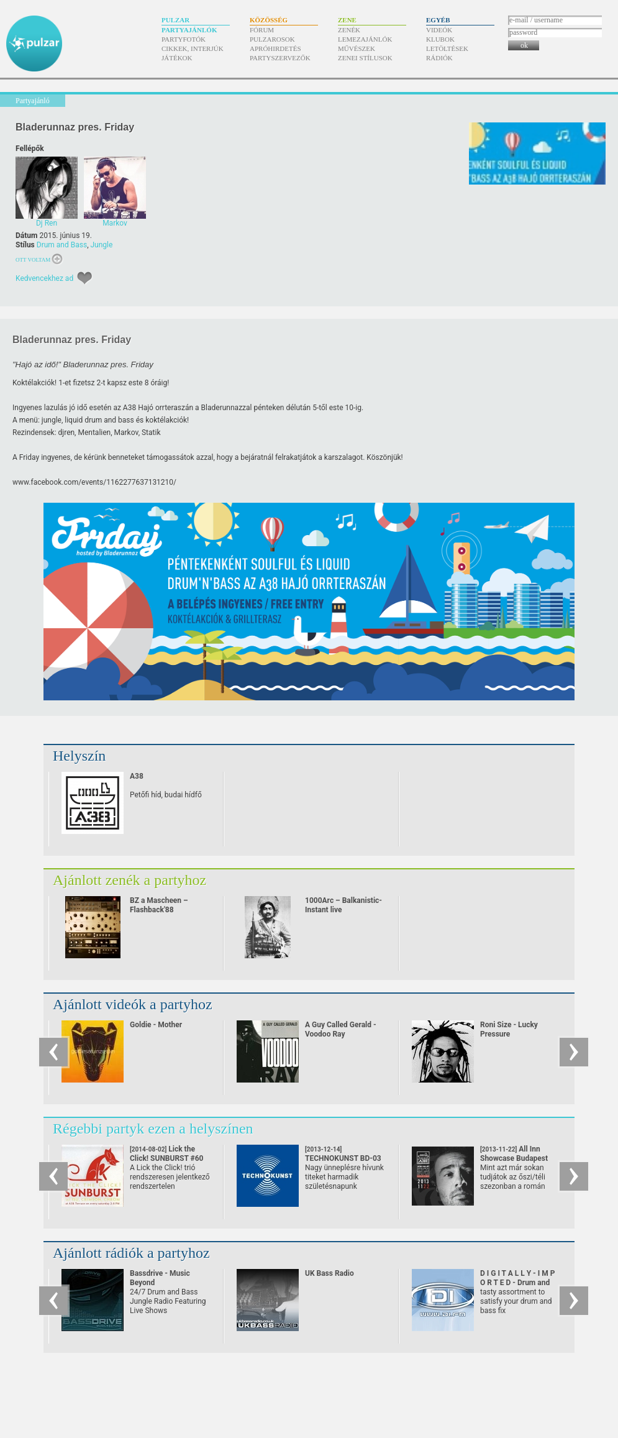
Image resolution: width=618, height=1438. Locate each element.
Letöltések (447, 48)
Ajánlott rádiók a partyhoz (131, 1253)
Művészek (356, 48)
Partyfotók (183, 39)
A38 (136, 776)
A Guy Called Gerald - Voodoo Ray (340, 1029)
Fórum (262, 30)
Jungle (101, 244)
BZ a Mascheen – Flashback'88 (159, 905)
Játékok (177, 58)
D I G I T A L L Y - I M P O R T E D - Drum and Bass (517, 1282)
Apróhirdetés (275, 48)
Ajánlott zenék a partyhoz (129, 880)
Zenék (349, 30)
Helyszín (79, 756)
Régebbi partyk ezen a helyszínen (153, 1128)
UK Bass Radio (329, 1273)
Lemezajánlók (365, 39)
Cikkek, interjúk (192, 48)
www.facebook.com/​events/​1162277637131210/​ (94, 482)
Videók (439, 30)
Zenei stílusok (365, 58)
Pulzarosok (272, 39)
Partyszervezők (280, 58)
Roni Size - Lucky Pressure (509, 1029)
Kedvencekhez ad (44, 278)
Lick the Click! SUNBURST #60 (167, 1158)
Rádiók (439, 58)
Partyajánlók (189, 30)
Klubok (440, 39)
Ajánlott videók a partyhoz (132, 1004)
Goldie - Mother (156, 1024)
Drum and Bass (62, 244)
